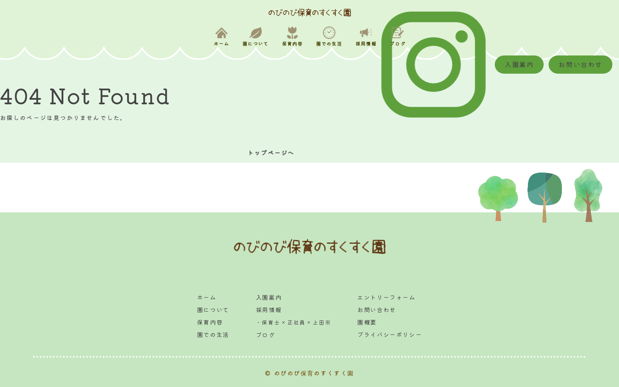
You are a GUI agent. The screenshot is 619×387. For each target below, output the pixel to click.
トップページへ (271, 153)
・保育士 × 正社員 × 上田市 (293, 322)
